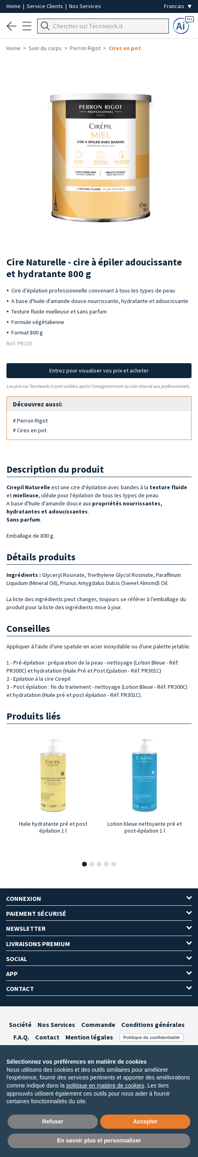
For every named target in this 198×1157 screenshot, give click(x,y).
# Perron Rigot (30, 420)
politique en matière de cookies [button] (105, 1085)
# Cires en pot (29, 430)
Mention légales (89, 1037)
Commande (98, 1024)
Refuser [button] (52, 1121)
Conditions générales (153, 1024)
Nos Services (85, 6)
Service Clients (45, 6)
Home (14, 6)
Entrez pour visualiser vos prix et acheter (99, 370)
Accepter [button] (145, 1121)
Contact (47, 1037)
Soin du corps (45, 48)
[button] (84, 864)
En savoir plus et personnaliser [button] (99, 1140)
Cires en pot (125, 48)
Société (20, 1024)
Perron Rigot (85, 48)
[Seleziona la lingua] (178, 6)
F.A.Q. (21, 1037)
